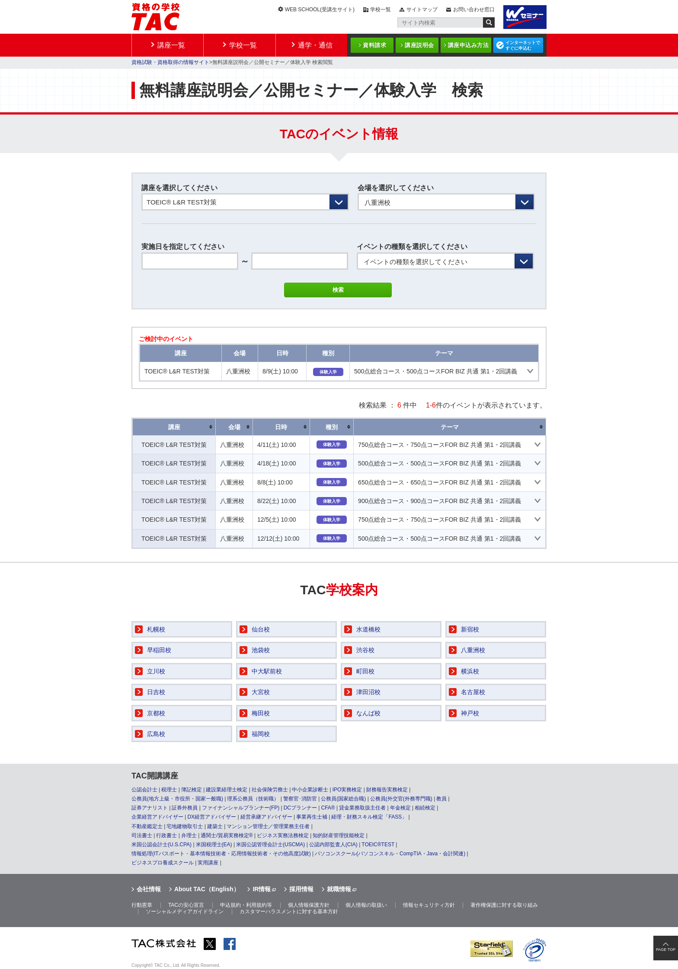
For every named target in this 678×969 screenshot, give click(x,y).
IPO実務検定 (347, 790)
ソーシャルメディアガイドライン (185, 911)
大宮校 (261, 691)
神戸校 (470, 713)
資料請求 (374, 45)
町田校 (365, 671)
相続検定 (425, 808)
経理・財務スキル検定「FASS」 (369, 817)
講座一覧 (171, 45)
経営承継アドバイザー (266, 817)
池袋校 (261, 650)
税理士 (169, 790)
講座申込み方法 (468, 45)
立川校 (156, 671)
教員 (441, 799)
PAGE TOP (665, 949)
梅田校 (261, 713)
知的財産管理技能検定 (339, 835)
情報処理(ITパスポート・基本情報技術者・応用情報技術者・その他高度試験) (221, 854)
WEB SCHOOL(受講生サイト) (320, 9)
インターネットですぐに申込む (522, 45)
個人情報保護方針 (308, 905)
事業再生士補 (311, 817)
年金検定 (400, 808)
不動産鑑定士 (147, 826)
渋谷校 (365, 650)
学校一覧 (380, 9)
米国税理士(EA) (214, 845)
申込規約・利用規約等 (246, 905)
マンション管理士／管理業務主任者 (268, 826)
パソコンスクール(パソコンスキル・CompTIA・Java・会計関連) (390, 854)
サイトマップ (422, 9)
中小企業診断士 (310, 790)
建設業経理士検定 (226, 790)
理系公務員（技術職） (253, 799)
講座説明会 (419, 45)
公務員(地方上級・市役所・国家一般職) (177, 799)
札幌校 (156, 629)
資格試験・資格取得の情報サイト (170, 62)
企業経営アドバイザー (157, 817)
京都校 (156, 713)
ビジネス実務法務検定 (283, 835)
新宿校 (470, 629)
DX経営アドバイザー (211, 817)
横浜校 (470, 671)
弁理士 (189, 835)
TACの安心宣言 (186, 905)
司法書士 (141, 835)
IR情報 (262, 889)
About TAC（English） (207, 889)
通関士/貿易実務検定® (227, 835)
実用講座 (208, 863)
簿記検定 (191, 790)
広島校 (156, 733)
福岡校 (261, 733)
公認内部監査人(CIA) (333, 845)
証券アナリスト (149, 808)
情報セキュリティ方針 (429, 905)
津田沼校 (368, 691)
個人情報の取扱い (366, 905)
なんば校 (368, 713)
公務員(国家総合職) (343, 799)
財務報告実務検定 (387, 790)
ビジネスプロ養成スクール (162, 863)
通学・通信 (315, 45)
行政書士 (166, 835)
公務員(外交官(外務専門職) (401, 799)
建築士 (215, 826)
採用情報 (301, 889)
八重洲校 (473, 650)
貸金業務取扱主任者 (362, 808)
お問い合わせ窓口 (474, 9)
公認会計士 (144, 790)
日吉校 (156, 691)
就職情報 (339, 889)
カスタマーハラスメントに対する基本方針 (289, 911)
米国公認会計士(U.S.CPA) (161, 845)
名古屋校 (473, 691)
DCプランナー (300, 808)
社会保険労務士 (270, 790)
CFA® (328, 808)
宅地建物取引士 (184, 826)
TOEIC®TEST (377, 845)
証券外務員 (185, 808)
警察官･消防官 (300, 799)
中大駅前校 (267, 671)
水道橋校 (368, 629)
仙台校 (261, 629)
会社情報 (149, 889)
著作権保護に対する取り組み (504, 905)
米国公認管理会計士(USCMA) (270, 845)
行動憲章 (141, 905)
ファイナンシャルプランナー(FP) (240, 808)
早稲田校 (159, 650)
